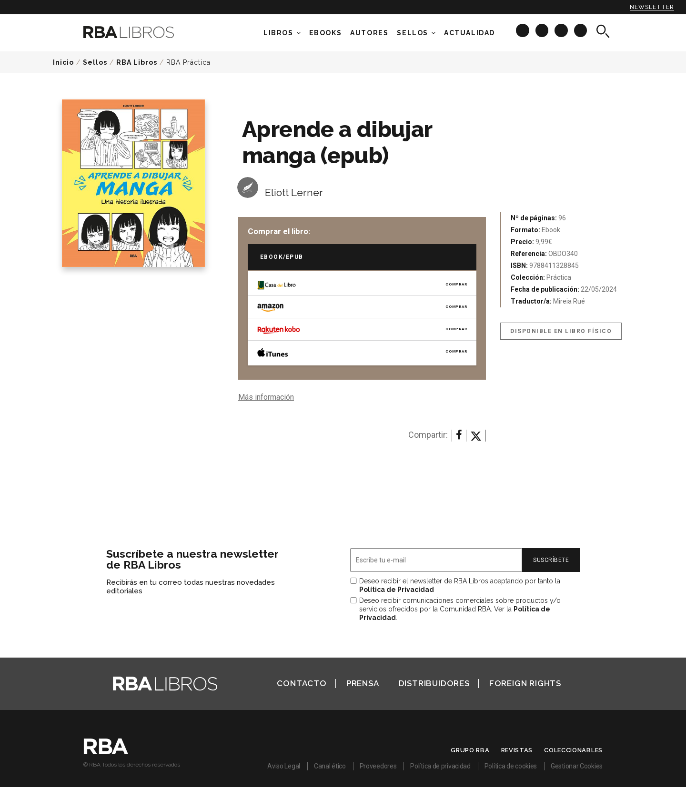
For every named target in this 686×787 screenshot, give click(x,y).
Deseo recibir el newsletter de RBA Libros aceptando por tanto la (459, 585)
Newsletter (652, 7)
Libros (278, 33)
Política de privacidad (440, 766)
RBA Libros (136, 62)
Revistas (517, 750)
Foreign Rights (525, 683)
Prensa (362, 683)
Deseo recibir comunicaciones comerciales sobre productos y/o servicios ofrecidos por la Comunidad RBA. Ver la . (460, 609)
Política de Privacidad (396, 589)
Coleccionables (573, 750)
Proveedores (378, 766)
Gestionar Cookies (577, 766)
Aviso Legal (283, 766)
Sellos (412, 33)
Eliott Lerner (294, 192)
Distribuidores (434, 683)
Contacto (301, 683)
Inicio (63, 62)
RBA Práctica (188, 62)
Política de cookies (510, 766)
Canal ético (330, 766)
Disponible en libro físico (561, 331)
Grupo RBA (470, 750)
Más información (266, 397)
